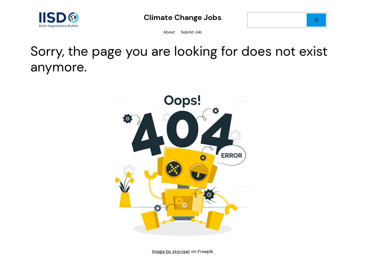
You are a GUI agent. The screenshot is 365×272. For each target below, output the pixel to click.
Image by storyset (171, 251)
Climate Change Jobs (183, 17)
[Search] (316, 20)
